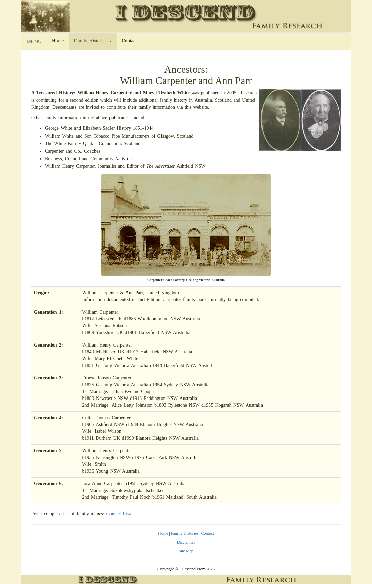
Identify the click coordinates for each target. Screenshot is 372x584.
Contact (129, 40)
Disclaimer (186, 542)
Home (58, 40)
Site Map (186, 551)
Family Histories (93, 40)
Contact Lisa (118, 513)
